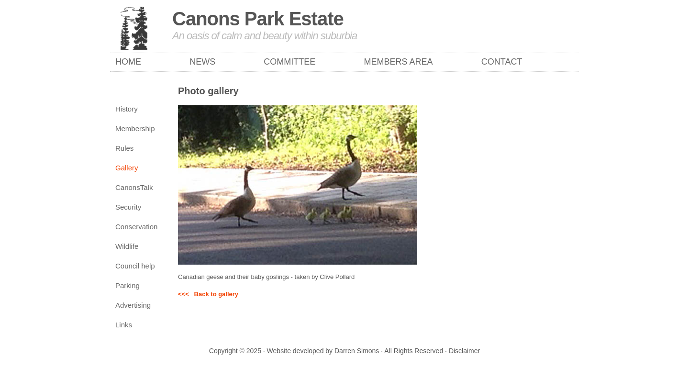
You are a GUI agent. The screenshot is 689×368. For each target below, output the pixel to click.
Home (128, 62)
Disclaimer (464, 351)
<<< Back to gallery (208, 294)
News (202, 62)
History (126, 109)
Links (123, 325)
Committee (289, 62)
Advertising (133, 305)
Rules (124, 148)
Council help (135, 266)
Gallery (126, 168)
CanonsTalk (134, 187)
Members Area (398, 62)
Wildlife (126, 246)
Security (128, 207)
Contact (501, 62)
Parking (127, 285)
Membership (135, 128)
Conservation (136, 227)
